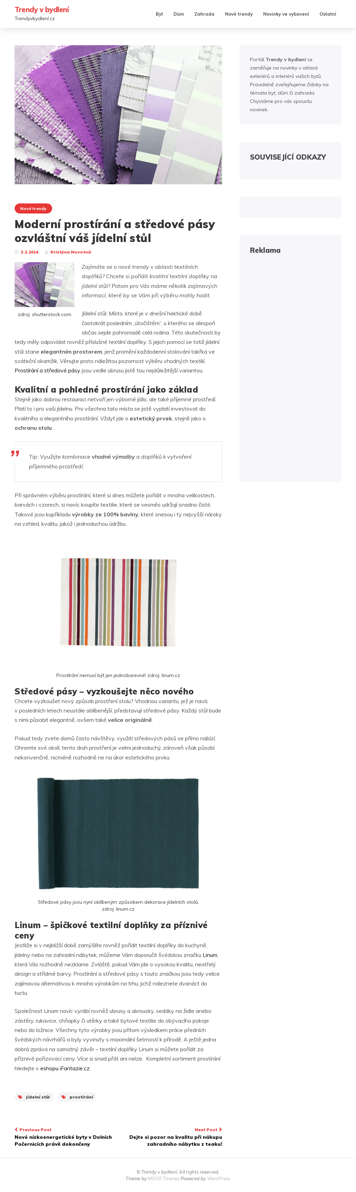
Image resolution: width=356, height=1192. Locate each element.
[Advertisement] (290, 367)
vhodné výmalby (113, 456)
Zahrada (204, 14)
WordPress (218, 1178)
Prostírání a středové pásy (47, 370)
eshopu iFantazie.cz (65, 1068)
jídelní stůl (34, 1097)
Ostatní (327, 14)
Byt (159, 14)
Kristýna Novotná (70, 252)
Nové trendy (239, 14)
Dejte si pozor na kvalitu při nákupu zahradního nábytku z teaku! (172, 1136)
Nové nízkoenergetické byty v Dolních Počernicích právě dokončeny (64, 1136)
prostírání (77, 1097)
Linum (210, 954)
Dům (178, 14)
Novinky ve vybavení (286, 14)
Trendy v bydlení (41, 9)
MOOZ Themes (163, 1178)
